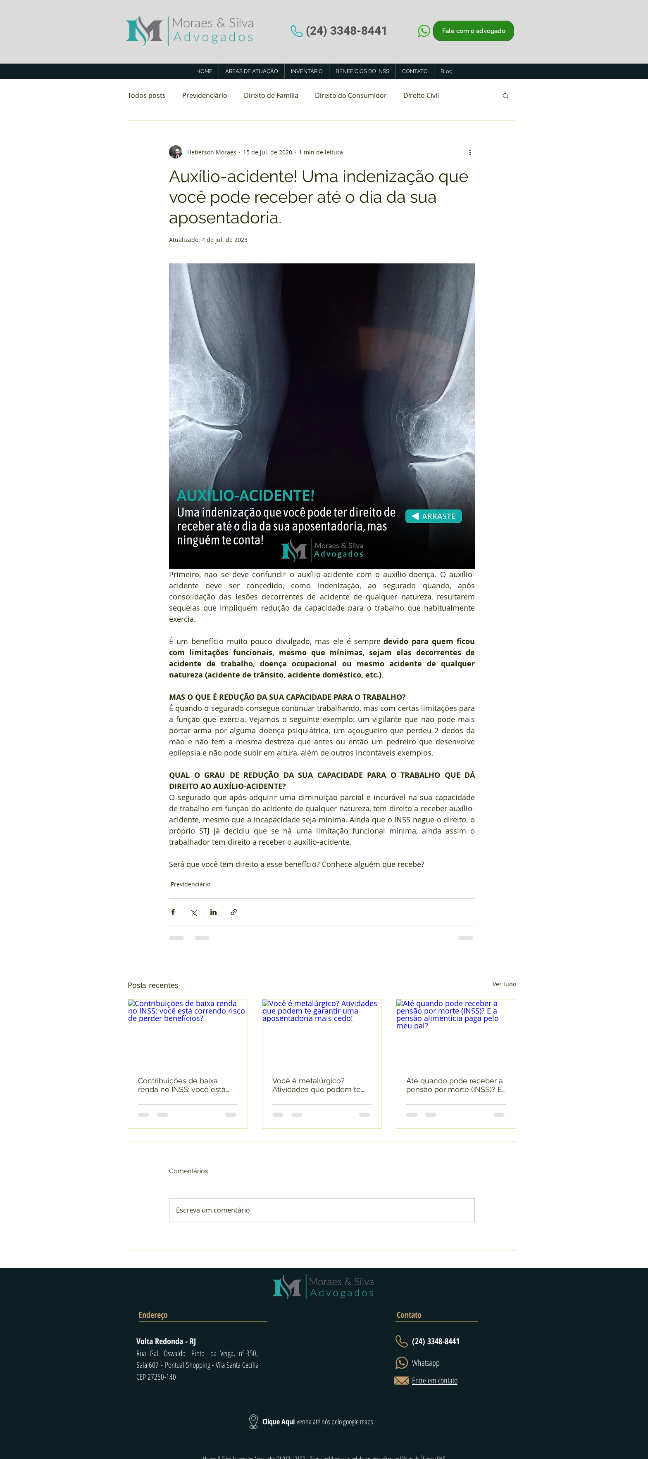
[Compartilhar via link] (234, 912)
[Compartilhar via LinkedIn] (213, 912)
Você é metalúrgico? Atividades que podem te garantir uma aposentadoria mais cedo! (320, 1085)
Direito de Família (271, 95)
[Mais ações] (470, 152)
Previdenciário (204, 95)
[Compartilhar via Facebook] (173, 912)
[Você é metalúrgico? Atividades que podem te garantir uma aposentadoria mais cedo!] (322, 1033)
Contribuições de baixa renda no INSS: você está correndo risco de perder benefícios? (182, 1085)
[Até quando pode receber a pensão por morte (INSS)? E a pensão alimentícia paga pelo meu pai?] (456, 1033)
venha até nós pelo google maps (335, 1421)
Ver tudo (504, 984)
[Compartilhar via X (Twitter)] (193, 912)
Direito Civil (421, 95)
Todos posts (147, 95)
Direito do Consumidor (351, 95)
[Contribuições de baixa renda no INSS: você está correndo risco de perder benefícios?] (188, 1033)
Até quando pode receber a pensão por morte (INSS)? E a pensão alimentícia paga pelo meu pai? (454, 1085)
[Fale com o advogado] (473, 31)
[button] (506, 95)
